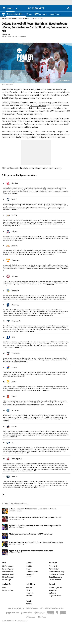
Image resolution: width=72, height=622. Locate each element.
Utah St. (14, 477)
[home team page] (8, 183)
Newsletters (53, 590)
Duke (13, 337)
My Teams (52, 593)
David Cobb (6, 34)
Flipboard (29, 604)
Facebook (29, 596)
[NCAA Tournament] (40, 13)
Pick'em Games (7, 566)
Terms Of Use (53, 566)
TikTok (28, 590)
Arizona (14, 232)
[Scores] (29, 13)
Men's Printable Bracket (37, 18)
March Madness (8, 577)
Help (4, 588)
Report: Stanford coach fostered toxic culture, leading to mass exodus (35, 517)
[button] (64, 13)
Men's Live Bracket (24, 18)
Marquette (15, 291)
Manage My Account (56, 588)
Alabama (15, 276)
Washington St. (17, 459)
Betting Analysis (8, 574)
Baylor (14, 382)
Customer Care (7, 590)
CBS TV (28, 577)
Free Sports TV (7, 572)
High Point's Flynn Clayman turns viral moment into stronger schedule (35, 526)
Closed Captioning (55, 577)
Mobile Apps (6, 580)
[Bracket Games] (55, 13)
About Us (29, 566)
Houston (15, 183)
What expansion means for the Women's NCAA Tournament (30, 534)
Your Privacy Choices (56, 574)
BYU (13, 443)
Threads (28, 601)
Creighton (15, 305)
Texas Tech (16, 353)
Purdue (14, 215)
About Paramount (32, 572)
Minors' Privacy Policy (56, 572)
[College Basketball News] (16, 13)
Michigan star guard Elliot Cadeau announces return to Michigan (32, 509)
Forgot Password (55, 596)
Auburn (14, 427)
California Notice (55, 580)
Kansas (14, 368)
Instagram (29, 593)
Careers (28, 569)
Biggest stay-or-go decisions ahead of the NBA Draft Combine (31, 551)
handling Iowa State (38, 105)
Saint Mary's (16, 321)
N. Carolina (15, 410)
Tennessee (15, 260)
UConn (14, 199)
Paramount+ (30, 574)
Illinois (14, 396)
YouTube (29, 588)
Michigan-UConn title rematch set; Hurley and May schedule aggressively (36, 542)
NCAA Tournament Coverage (9, 18)
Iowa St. (14, 246)
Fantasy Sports (7, 569)
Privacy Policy (54, 569)
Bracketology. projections (32, 114)
